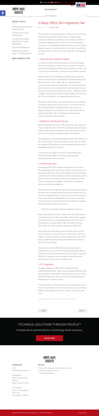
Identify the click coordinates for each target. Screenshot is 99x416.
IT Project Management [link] (46, 373)
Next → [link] (82, 311)
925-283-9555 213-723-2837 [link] (61, 4)
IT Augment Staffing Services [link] (48, 371)
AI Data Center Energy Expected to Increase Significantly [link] (20, 41)
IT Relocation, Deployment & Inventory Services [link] (54, 368)
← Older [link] (43, 311)
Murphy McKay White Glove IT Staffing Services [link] (22, 52)
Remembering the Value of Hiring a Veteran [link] (22, 28)
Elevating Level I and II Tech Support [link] (20, 34)
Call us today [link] (49, 338)
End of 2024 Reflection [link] (20, 47)
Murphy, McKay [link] (54, 27)
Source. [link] (73, 299)
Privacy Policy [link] (82, 413)
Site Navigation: (51, 9)
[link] (2, 13)
